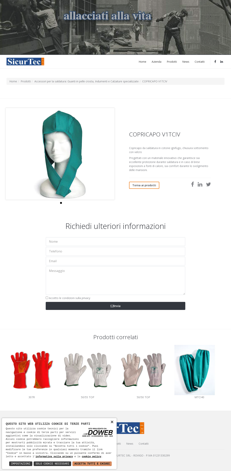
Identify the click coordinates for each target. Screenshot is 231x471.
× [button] (112, 422)
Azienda (156, 61)
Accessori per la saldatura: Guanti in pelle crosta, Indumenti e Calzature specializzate (86, 81)
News (185, 61)
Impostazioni (20, 463)
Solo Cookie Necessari (52, 463)
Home (142, 61)
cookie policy (91, 456)
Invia (115, 306)
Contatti (200, 61)
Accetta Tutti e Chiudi (92, 463)
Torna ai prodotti (144, 185)
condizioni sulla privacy (76, 298)
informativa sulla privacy (54, 456)
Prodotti (172, 61)
